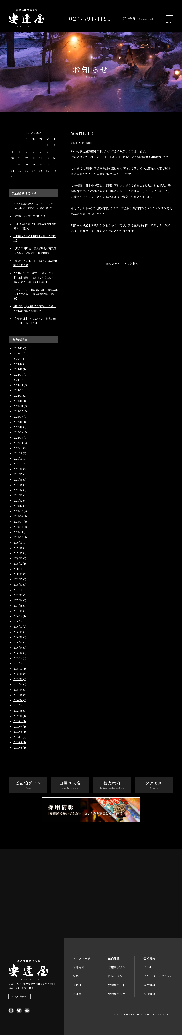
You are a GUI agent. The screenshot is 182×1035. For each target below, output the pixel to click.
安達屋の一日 (117, 985)
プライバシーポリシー (158, 976)
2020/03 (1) (19, 532)
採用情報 (149, 994)
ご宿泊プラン (117, 967)
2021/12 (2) (19, 453)
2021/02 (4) (19, 500)
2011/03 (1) (19, 747)
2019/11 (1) (19, 542)
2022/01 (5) (19, 448)
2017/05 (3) (19, 605)
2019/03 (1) (19, 558)
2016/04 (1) (19, 647)
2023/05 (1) (19, 416)
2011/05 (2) (19, 737)
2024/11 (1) (19, 369)
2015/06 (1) (19, 679)
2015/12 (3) (19, 658)
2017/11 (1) (19, 590)
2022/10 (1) (19, 427)
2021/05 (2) (19, 485)
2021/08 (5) (19, 469)
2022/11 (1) (19, 422)
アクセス (149, 967)
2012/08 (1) (19, 710)
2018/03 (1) (19, 584)
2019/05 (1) (19, 553)
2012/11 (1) (19, 705)
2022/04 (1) (19, 437)
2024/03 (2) (20, 385)
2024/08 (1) (19, 374)
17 (12, 164)
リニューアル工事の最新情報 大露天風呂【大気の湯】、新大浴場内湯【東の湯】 (35, 294)
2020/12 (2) (19, 506)
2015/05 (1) (19, 684)
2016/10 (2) (19, 626)
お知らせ (79, 967)
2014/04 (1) (19, 700)
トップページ (81, 958)
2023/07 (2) (20, 411)
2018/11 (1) (19, 569)
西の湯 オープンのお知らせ (29, 216)
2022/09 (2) (20, 432)
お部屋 (77, 994)
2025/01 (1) (19, 359)
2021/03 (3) (19, 495)
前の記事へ (113, 263)
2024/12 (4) (19, 364)
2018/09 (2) (19, 574)
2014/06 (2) (19, 695)
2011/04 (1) (19, 742)
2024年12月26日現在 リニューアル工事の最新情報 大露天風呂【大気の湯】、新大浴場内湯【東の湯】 (34, 277)
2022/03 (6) (20, 443)
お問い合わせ (19, 996)
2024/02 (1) (19, 390)
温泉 (76, 976)
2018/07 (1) (19, 579)
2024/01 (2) (19, 395)
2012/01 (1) (19, 716)
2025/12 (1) (19, 348)
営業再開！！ (83, 133)
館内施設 (114, 958)
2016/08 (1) (19, 637)
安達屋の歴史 (117, 994)
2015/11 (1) (19, 663)
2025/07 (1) (19, 353)
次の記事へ (131, 263)
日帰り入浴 (115, 976)
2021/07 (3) (19, 474)
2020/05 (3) (20, 521)
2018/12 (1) (19, 563)
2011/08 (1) (19, 721)
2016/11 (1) (19, 621)
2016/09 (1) (19, 632)
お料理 (77, 985)
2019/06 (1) (19, 548)
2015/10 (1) (19, 668)
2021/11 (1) (19, 458)
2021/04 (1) (19, 490)
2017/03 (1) (19, 611)
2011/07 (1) (19, 726)
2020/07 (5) (20, 511)
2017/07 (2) (19, 595)
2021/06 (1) (19, 479)
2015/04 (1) (19, 689)
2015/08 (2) (19, 674)
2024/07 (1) (19, 380)
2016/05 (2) (19, 642)
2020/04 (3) (20, 527)
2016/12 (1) (19, 616)
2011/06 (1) (19, 731)
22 (47, 164)
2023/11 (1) (19, 401)
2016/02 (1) (19, 653)
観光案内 (149, 958)
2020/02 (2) (20, 537)
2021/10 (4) (19, 464)
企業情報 (149, 985)
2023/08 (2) (20, 406)
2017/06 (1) (19, 600)
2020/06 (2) (20, 516)
